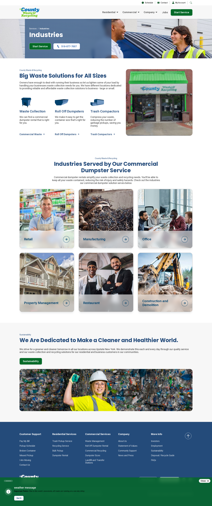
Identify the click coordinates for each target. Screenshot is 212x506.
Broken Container (27, 450)
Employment (157, 446)
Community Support (127, 450)
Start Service (181, 12)
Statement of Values (127, 446)
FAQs (153, 460)
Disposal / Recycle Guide (162, 455)
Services (33, 29)
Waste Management (94, 441)
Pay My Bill (24, 441)
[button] (191, 2)
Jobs (165, 12)
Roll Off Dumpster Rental (96, 446)
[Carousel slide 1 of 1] (8, 481)
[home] (29, 12)
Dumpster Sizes (92, 455)
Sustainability (31, 361)
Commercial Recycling (95, 450)
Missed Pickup (26, 455)
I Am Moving (25, 460)
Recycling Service (60, 446)
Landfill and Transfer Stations (94, 461)
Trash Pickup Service (62, 441)
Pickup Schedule (27, 446)
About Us (122, 441)
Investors (155, 441)
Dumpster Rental (60, 455)
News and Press (126, 455)
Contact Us (24, 465)
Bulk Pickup (57, 450)
